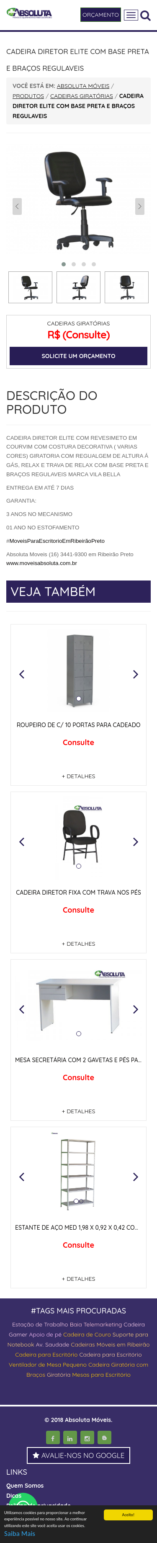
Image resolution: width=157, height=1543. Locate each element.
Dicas (13, 1495)
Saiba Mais (19, 1534)
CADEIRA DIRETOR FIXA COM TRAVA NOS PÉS (78, 892)
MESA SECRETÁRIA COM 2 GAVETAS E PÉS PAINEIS (83, 1060)
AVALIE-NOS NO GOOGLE (79, 1455)
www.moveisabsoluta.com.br (41, 563)
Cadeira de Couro (87, 1334)
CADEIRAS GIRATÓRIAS (78, 323)
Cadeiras (83, 1344)
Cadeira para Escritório (46, 1354)
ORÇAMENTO (100, 14)
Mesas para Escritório (101, 1374)
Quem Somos (25, 1485)
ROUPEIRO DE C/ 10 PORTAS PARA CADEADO (79, 725)
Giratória (59, 1374)
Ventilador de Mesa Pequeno (48, 1364)
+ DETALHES (78, 776)
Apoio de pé (45, 1334)
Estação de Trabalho (40, 1324)
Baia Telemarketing (96, 1324)
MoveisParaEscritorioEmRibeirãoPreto (56, 541)
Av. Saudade (52, 1344)
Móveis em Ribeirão (122, 1344)
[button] (21, 673)
